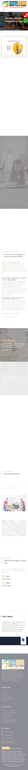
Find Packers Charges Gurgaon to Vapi (15, 27)
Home (14, 25)
